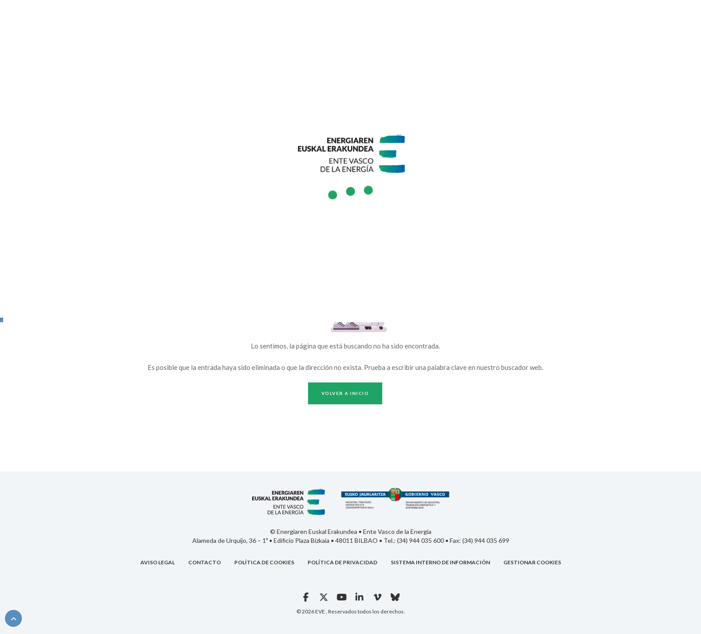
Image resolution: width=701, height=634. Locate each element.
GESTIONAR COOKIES (532, 562)
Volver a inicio (345, 393)
